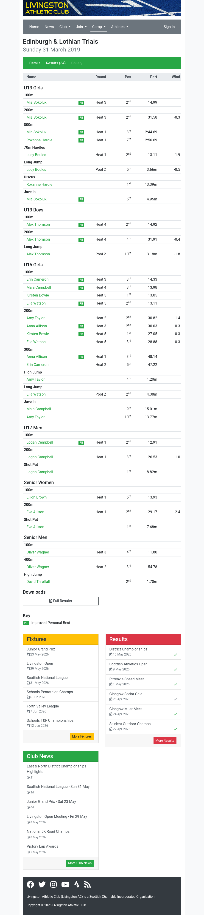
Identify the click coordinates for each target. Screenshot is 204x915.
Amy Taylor (36, 318)
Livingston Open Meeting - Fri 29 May (57, 819)
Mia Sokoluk (37, 102)
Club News (40, 756)
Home (34, 27)
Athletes (118, 27)
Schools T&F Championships (61, 723)
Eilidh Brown (37, 497)
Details (35, 63)
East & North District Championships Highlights (56, 771)
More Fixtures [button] (82, 736)
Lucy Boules (36, 155)
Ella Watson (36, 303)
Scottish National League (61, 680)
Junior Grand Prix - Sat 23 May (51, 804)
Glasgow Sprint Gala (143, 697)
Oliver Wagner (38, 552)
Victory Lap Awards (43, 849)
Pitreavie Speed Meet (143, 682)
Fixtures (37, 639)
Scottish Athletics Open (143, 667)
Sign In (169, 27)
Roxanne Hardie (39, 140)
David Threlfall (38, 581)
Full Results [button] (60, 601)
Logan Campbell (40, 442)
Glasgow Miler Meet (143, 712)
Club (63, 27)
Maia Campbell (39, 287)
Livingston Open (61, 666)
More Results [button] (165, 740)
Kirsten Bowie (38, 295)
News (49, 27)
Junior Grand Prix (61, 652)
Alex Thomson (38, 224)
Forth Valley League (61, 709)
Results (56, 63)
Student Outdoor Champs (143, 727)
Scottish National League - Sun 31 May (58, 789)
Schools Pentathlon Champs (61, 695)
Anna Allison (37, 326)
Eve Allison (35, 512)
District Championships (143, 652)
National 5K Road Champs (48, 834)
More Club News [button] (80, 863)
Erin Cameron (38, 279)
